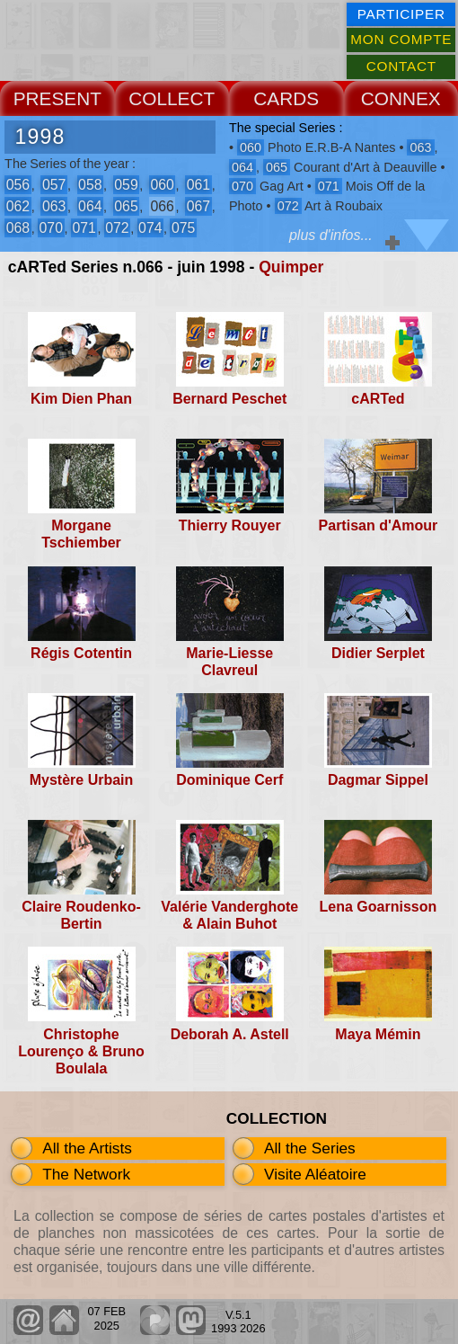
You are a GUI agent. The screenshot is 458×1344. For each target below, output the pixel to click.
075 (183, 228)
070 (51, 228)
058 (89, 184)
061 (198, 184)
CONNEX (401, 98)
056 (18, 184)
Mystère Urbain (82, 780)
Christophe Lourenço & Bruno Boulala (81, 1051)
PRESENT (57, 98)
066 (161, 206)
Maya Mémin (377, 1034)
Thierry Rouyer (230, 525)
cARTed (377, 398)
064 (89, 206)
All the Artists (87, 1148)
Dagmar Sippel (378, 780)
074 (150, 228)
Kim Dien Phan (81, 398)
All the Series (310, 1148)
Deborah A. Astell (230, 1034)
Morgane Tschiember (81, 534)
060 (161, 184)
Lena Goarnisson (378, 906)
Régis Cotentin (81, 653)
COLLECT (171, 98)
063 (54, 206)
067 (198, 206)
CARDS (286, 98)
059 (125, 184)
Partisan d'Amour (378, 525)
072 (116, 228)
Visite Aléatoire (315, 1174)
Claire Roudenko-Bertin (81, 915)
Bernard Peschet (229, 398)
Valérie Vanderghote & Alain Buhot (229, 915)
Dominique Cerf (229, 780)
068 (18, 228)
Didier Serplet (378, 653)
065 (125, 206)
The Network (86, 1174)
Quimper (291, 267)
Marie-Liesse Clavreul (229, 661)
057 (54, 184)
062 (18, 206)
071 (83, 228)
